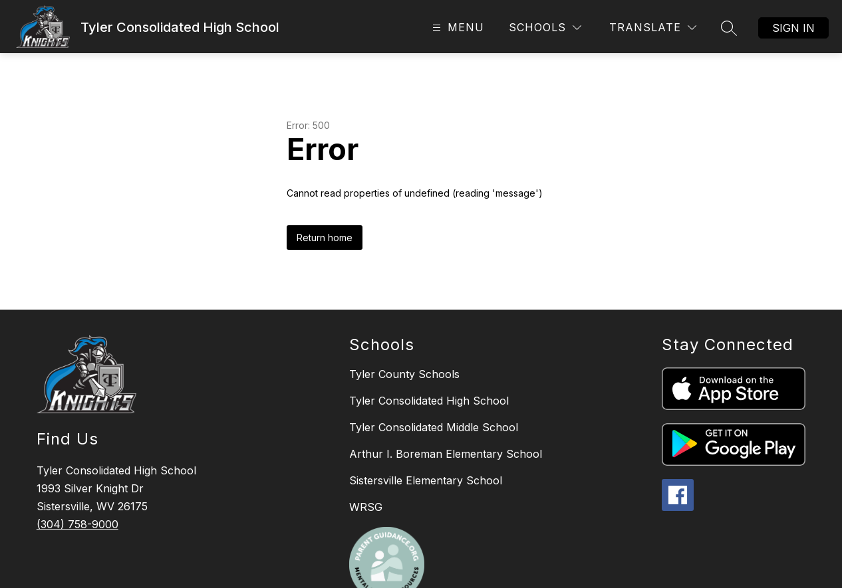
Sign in (793, 28)
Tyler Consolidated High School (429, 400)
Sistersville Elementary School (425, 480)
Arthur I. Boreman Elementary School (445, 453)
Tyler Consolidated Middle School (433, 427)
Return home (324, 237)
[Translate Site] (653, 27)
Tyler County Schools (404, 374)
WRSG (365, 507)
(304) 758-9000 (77, 524)
